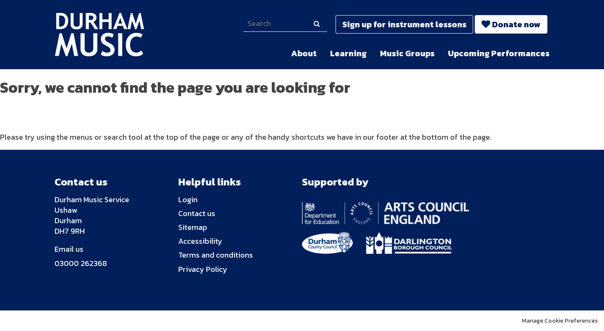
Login (188, 199)
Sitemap (192, 227)
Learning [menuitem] (348, 53)
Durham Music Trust (105, 35)
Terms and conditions (215, 255)
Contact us (196, 213)
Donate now (516, 24)
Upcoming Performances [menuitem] (498, 53)
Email (64, 249)
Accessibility (200, 241)
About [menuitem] (304, 53)
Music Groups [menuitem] (407, 53)
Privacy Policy (202, 269)
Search (316, 31)
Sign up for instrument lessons (404, 24)
